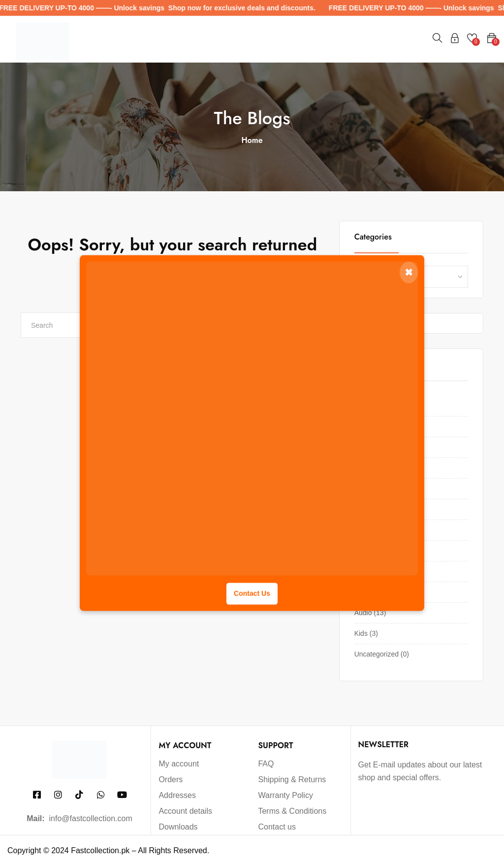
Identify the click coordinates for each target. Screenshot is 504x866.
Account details (185, 811)
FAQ (266, 764)
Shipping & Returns (292, 779)
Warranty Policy (285, 795)
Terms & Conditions (292, 811)
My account (178, 764)
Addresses (177, 795)
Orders (170, 779)
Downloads (177, 827)
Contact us (276, 827)
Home (251, 140)
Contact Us (252, 592)
